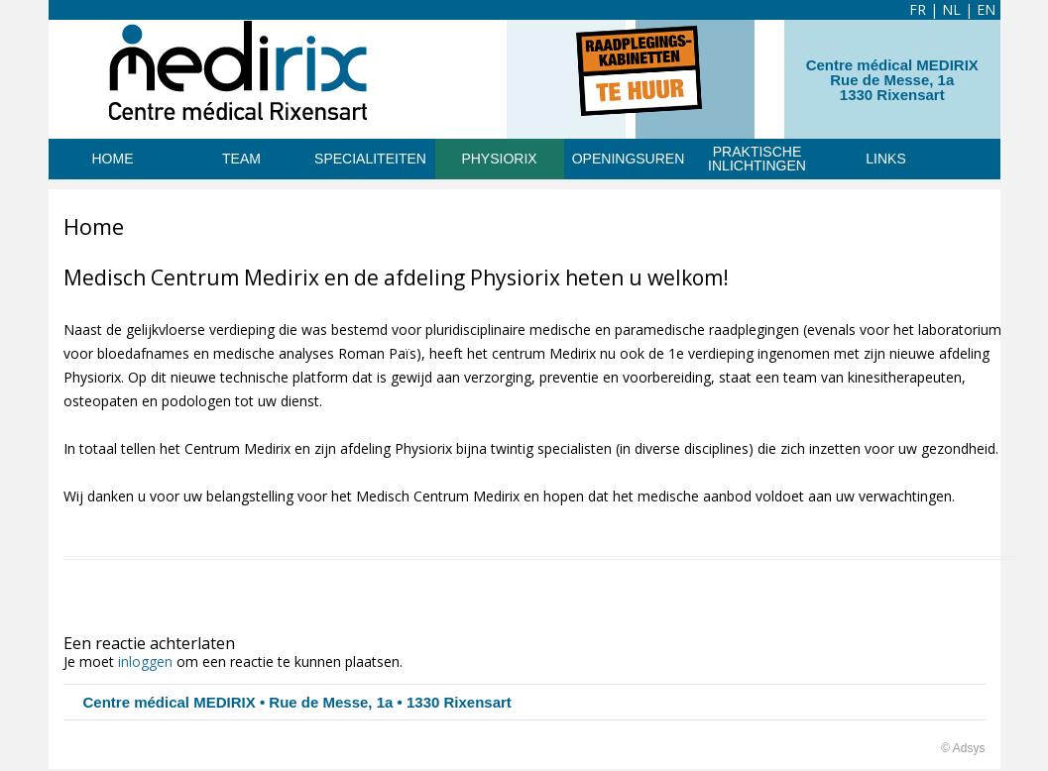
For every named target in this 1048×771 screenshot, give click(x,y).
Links (885, 158)
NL (951, 9)
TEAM (241, 158)
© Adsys (963, 748)
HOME (113, 158)
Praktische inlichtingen (757, 158)
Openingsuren (628, 158)
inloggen (145, 661)
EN (986, 9)
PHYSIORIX (498, 158)
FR (917, 9)
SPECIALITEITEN (370, 158)
